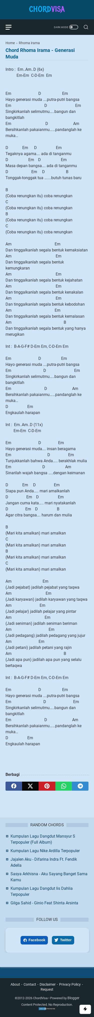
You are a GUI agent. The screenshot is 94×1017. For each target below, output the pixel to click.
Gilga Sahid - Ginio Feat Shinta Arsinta (44, 903)
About (15, 984)
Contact (30, 984)
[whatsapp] (63, 786)
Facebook (34, 940)
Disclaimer (48, 984)
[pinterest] (47, 786)
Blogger (73, 998)
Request (47, 989)
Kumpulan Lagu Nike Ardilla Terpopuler (45, 850)
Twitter (62, 940)
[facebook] (14, 786)
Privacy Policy (70, 984)
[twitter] (30, 786)
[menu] (12, 27)
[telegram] (80, 786)
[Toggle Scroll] (85, 1009)
